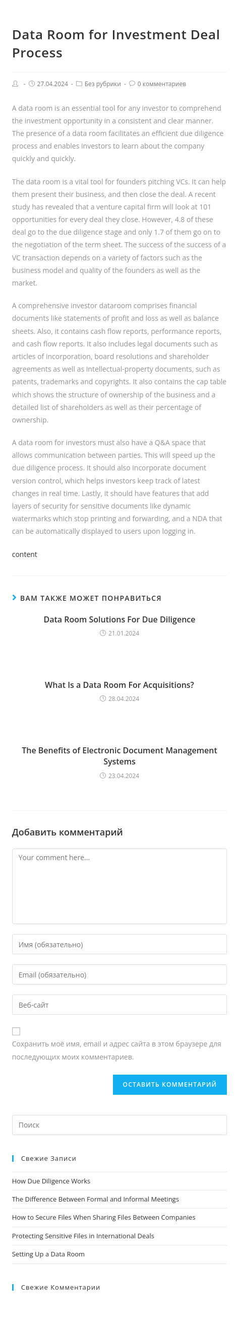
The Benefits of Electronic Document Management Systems (119, 756)
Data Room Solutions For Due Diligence (120, 619)
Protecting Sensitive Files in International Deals (83, 1235)
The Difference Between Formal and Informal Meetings (95, 1199)
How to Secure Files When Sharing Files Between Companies (104, 1217)
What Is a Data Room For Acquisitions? (119, 684)
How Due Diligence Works (51, 1180)
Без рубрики (103, 84)
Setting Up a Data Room (48, 1253)
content (24, 554)
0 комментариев (162, 84)
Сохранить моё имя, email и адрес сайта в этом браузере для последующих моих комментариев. (116, 1050)
